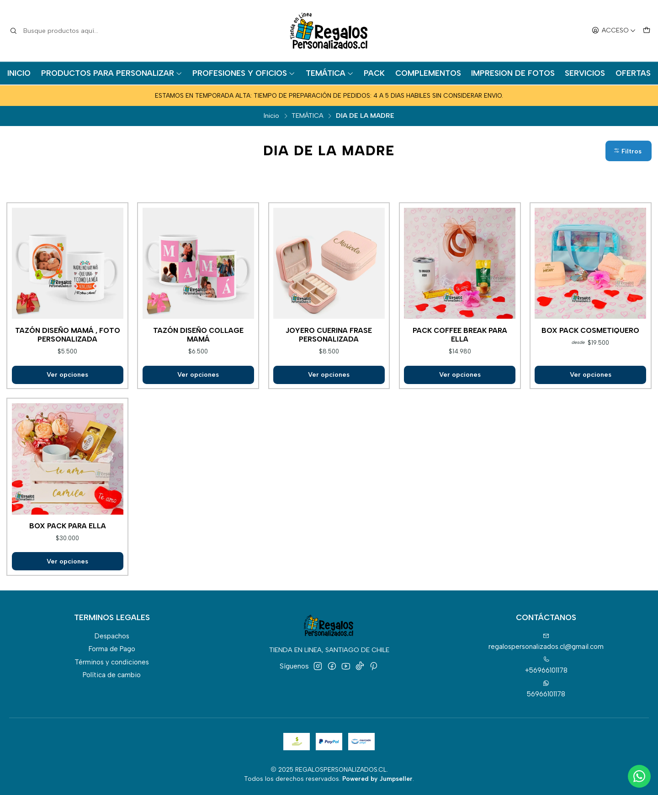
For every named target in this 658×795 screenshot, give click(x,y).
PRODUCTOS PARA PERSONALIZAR (111, 73)
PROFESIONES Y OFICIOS (243, 73)
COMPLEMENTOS (428, 73)
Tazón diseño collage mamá (198, 334)
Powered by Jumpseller (377, 778)
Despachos (112, 636)
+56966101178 (546, 665)
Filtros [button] (627, 151)
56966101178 (546, 689)
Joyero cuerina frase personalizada (329, 334)
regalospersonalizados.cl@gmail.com (546, 642)
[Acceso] (613, 31)
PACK (374, 73)
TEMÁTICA (330, 73)
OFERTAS (633, 73)
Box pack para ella (67, 525)
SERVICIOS (585, 73)
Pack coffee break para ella (460, 334)
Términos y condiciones (111, 662)
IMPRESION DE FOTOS (513, 73)
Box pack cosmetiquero (590, 330)
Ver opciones (67, 374)
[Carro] (646, 31)
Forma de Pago (112, 649)
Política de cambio (112, 675)
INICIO (19, 73)
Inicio (271, 115)
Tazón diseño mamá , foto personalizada (67, 334)
